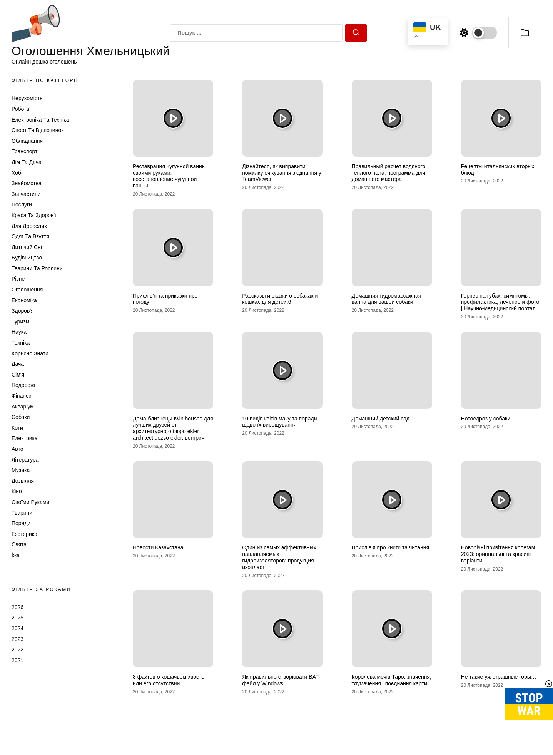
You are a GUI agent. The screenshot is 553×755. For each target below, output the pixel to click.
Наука (19, 332)
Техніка (21, 343)
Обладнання (27, 141)
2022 (17, 649)
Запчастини (26, 194)
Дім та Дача (27, 162)
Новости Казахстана (158, 547)
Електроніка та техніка (40, 120)
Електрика (25, 438)
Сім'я (18, 375)
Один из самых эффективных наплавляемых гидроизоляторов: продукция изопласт (279, 557)
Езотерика (24, 534)
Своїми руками (30, 502)
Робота (20, 109)
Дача (18, 364)
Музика (21, 470)
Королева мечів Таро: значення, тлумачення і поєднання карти (392, 680)
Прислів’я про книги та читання (390, 547)
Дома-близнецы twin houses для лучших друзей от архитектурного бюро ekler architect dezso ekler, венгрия (173, 428)
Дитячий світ (28, 247)
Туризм (20, 321)
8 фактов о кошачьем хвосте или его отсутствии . (168, 680)
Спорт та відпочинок (37, 130)
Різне (18, 279)
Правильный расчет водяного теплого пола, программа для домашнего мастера (389, 172)
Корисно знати (30, 353)
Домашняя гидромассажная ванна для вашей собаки (386, 299)
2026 (17, 607)
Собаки (21, 417)
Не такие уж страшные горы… (498, 677)
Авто (17, 449)
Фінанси (22, 396)
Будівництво (27, 257)
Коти (17, 428)
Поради (21, 523)
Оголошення (27, 289)
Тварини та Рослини (37, 268)
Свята (19, 544)
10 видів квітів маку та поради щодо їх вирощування (279, 421)
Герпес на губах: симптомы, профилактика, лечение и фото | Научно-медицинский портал (500, 302)
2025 (17, 617)
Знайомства (27, 183)
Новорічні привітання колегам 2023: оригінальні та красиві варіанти (498, 554)
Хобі (17, 173)
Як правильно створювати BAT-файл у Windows (281, 680)
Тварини (22, 513)
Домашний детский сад (381, 418)
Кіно (17, 491)
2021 (17, 660)
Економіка (24, 300)
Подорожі (23, 385)
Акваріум (23, 406)
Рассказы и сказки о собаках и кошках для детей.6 (280, 299)
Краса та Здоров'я (35, 215)
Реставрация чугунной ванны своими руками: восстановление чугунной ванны (169, 176)
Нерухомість (27, 98)
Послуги (22, 204)
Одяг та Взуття (30, 236)
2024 (17, 628)
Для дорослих (29, 226)
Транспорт (24, 151)
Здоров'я (23, 311)
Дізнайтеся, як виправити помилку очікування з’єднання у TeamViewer (281, 172)
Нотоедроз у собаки (485, 418)
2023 (17, 639)
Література (25, 460)
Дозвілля (23, 481)
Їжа (16, 555)
